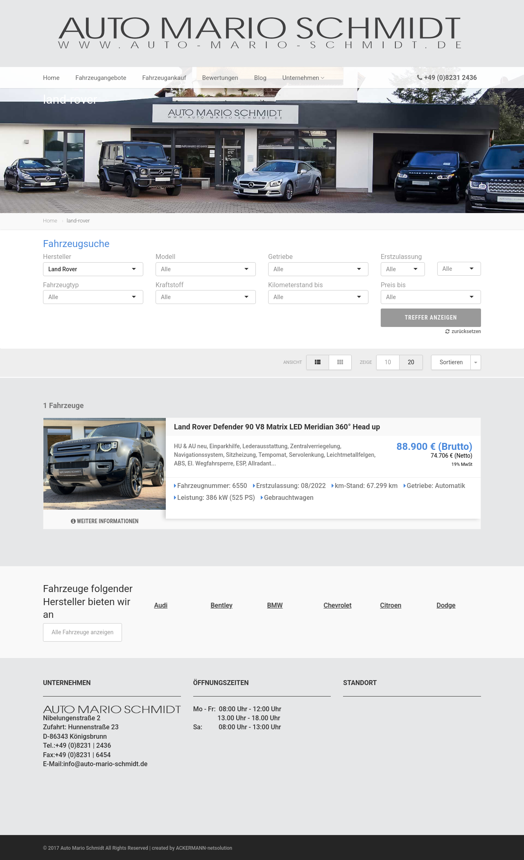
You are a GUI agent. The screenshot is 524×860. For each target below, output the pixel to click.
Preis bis (393, 285)
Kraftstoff (169, 285)
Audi (162, 605)
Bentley (223, 605)
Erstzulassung (401, 257)
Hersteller (57, 257)
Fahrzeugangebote (100, 78)
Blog (260, 78)
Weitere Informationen (105, 521)
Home (51, 78)
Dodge (447, 605)
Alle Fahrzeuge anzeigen (82, 632)
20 (411, 362)
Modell (165, 257)
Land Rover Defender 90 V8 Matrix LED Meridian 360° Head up (277, 426)
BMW (276, 605)
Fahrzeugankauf (164, 78)
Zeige (366, 362)
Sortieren (451, 362)
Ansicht (292, 362)
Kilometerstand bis (295, 285)
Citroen (392, 605)
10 (388, 362)
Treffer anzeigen (431, 317)
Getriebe (280, 257)
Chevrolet (339, 605)
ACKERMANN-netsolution (204, 848)
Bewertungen (220, 78)
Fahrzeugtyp (61, 285)
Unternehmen (303, 78)
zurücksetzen (466, 331)
